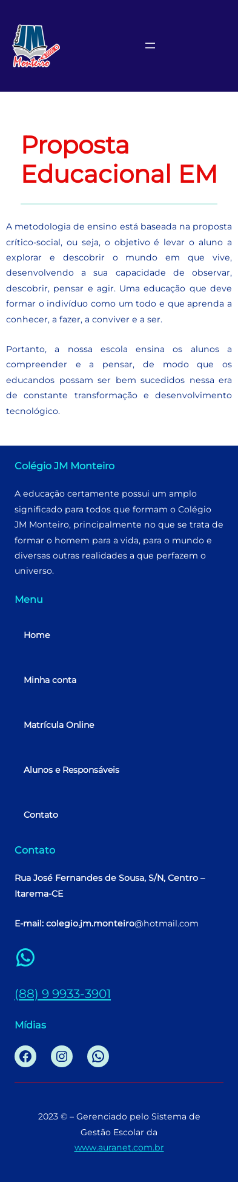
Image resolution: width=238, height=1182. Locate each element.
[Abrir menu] (150, 45)
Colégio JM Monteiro (64, 466)
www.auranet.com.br (119, 1147)
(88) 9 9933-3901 (63, 993)
